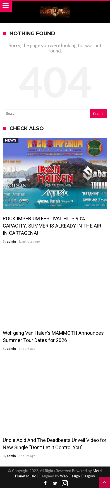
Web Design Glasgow (77, 476)
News (10, 140)
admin (11, 241)
